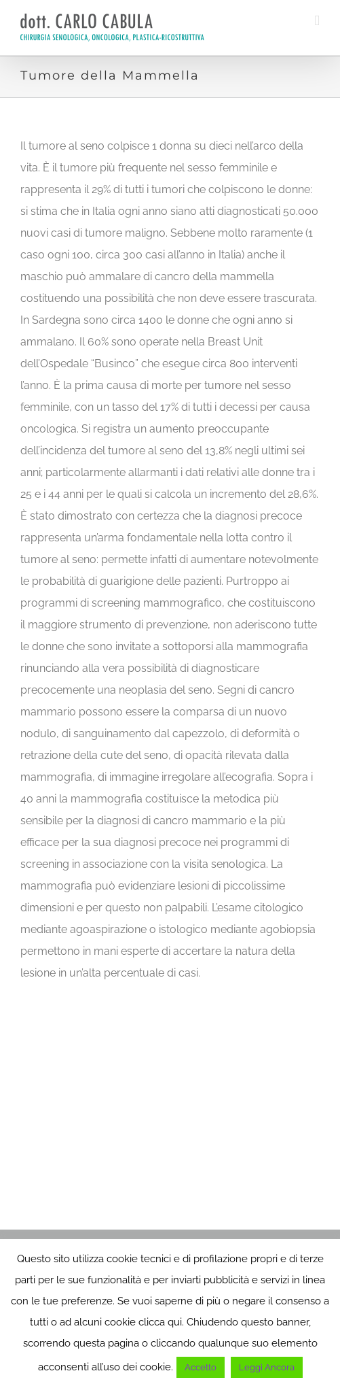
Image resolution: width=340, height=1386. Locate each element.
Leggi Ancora (267, 1367)
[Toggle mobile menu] (317, 21)
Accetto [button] (200, 1367)
